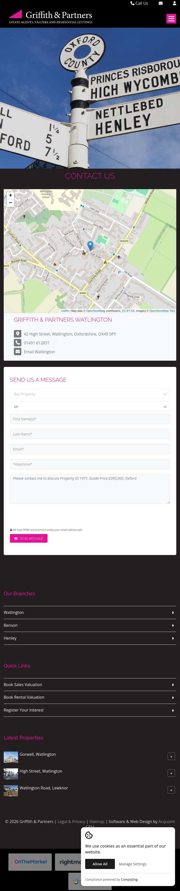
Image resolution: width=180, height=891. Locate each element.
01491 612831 (37, 343)
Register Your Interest (24, 710)
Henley (10, 638)
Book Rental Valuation (24, 697)
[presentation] (40, 516)
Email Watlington (39, 352)
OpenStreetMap (95, 310)
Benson (11, 625)
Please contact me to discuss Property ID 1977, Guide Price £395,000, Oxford (90, 489)
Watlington (14, 612)
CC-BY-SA (128, 310)
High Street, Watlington (41, 771)
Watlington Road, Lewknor (44, 788)
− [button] (10, 203)
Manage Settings (133, 864)
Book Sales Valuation (23, 684)
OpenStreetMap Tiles (162, 310)
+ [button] (10, 196)
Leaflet (65, 310)
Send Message (28, 538)
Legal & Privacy (71, 821)
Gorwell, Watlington (38, 754)
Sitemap (96, 821)
